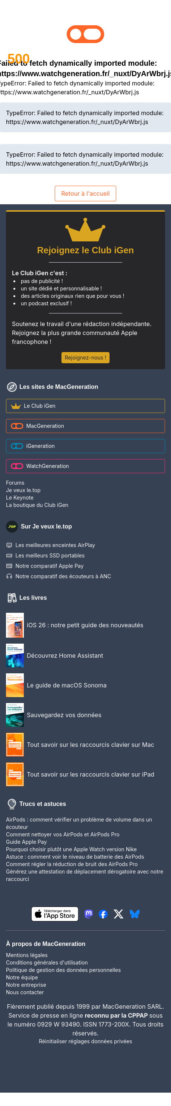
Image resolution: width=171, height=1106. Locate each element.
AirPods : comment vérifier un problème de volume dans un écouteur (79, 823)
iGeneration (33, 446)
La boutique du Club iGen (37, 505)
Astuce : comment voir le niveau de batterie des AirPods (75, 856)
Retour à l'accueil (85, 193)
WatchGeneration (40, 466)
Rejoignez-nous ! (85, 357)
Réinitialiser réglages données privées (85, 1041)
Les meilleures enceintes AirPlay (50, 545)
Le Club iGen (33, 406)
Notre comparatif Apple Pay (44, 566)
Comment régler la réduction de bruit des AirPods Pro (71, 864)
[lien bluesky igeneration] (135, 914)
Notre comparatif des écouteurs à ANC (58, 576)
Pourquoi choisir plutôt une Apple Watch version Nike (71, 849)
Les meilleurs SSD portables (45, 555)
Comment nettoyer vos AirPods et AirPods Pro (63, 834)
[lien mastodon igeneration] (89, 914)
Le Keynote (20, 497)
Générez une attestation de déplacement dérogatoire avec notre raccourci (84, 875)
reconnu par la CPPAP (117, 1015)
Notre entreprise (26, 985)
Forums (15, 482)
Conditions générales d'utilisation (47, 962)
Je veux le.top (23, 490)
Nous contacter (25, 992)
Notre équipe (22, 977)
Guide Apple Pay (26, 842)
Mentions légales (27, 955)
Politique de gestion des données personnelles (63, 970)
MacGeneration (37, 426)
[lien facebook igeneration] (103, 914)
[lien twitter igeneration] (119, 914)
